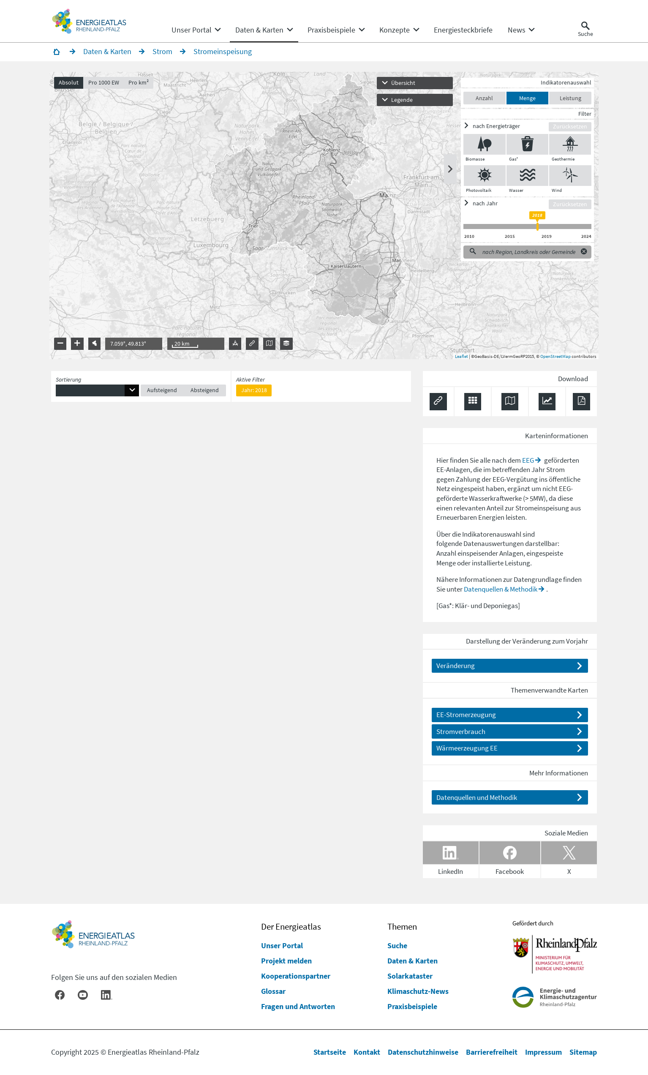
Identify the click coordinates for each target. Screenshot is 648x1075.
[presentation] (324, 217)
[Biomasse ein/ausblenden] (482, 146)
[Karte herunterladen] (510, 403)
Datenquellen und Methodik (476, 799)
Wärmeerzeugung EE (467, 750)
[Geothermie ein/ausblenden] (568, 146)
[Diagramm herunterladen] (547, 403)
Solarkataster (410, 976)
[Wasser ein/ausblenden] (526, 177)
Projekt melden (286, 961)
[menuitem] (192, 30)
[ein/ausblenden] (504, 128)
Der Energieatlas (291, 926)
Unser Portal (282, 945)
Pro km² (141, 84)
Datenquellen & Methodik (500, 590)
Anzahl (482, 100)
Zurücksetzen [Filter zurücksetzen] (568, 128)
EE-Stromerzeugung (466, 716)
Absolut (71, 84)
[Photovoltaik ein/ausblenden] (483, 177)
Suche (397, 945)
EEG (528, 462)
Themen (402, 926)
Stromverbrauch (460, 733)
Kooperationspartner (295, 976)
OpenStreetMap (554, 358)
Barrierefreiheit (491, 1052)
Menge (525, 100)
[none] (196, 30)
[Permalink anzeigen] (438, 403)
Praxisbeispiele (412, 1006)
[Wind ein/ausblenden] (568, 177)
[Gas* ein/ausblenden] (526, 146)
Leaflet (459, 358)
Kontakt (367, 1052)
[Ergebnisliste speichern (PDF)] (581, 403)
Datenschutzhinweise (423, 1052)
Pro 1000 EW (105, 84)
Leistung (569, 100)
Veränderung (455, 667)
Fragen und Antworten (298, 1006)
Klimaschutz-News (418, 991)
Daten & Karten (412, 961)
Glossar (273, 991)
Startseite (329, 1052)
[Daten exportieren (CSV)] (473, 403)
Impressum (543, 1052)
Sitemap (583, 1052)
